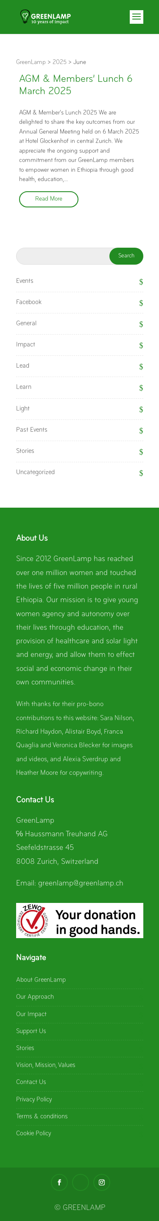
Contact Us (31, 1082)
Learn (23, 387)
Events (24, 281)
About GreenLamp (41, 980)
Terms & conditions (42, 1116)
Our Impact (31, 1014)
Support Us (31, 1031)
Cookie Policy (33, 1133)
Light (23, 408)
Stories (25, 451)
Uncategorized (35, 472)
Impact (25, 344)
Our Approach (35, 997)
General (26, 323)
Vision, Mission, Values (45, 1065)
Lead (22, 366)
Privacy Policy (34, 1099)
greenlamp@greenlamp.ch (80, 884)
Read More (48, 199)
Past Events (31, 430)
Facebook (29, 302)
